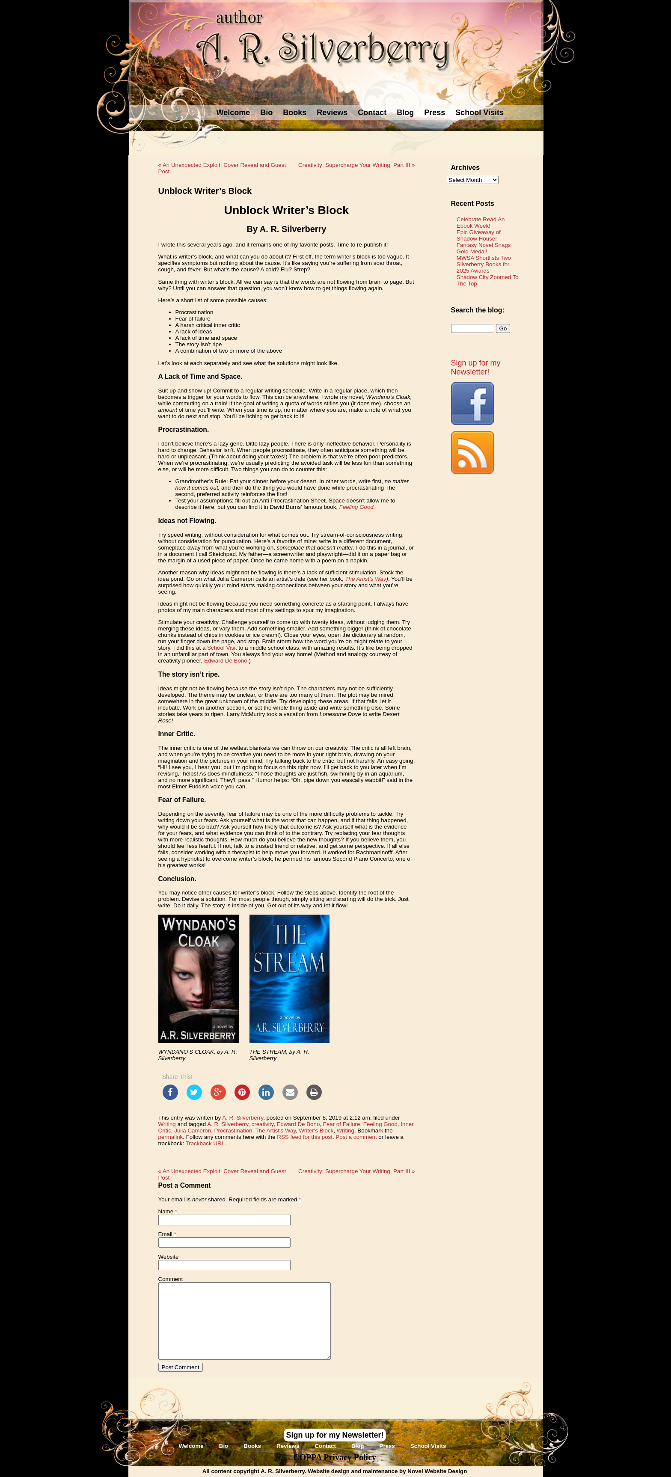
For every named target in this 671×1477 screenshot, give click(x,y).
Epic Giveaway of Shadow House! (479, 235)
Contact (372, 112)
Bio (266, 112)
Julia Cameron (192, 1130)
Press (434, 112)
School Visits (479, 112)
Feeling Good (380, 1124)
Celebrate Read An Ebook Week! (481, 222)
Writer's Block (316, 1130)
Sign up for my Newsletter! (476, 367)
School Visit (222, 648)
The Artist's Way (275, 1130)
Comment (170, 1279)
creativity (263, 1124)
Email (165, 1234)
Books (294, 112)
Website (168, 1257)
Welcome (233, 112)
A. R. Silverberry (242, 1117)
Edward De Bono (225, 660)
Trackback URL (205, 1143)
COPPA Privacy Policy (334, 1457)
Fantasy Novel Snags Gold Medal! (484, 248)
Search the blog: (478, 310)
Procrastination (233, 1130)
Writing (167, 1124)
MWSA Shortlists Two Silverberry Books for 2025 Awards (484, 264)
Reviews (332, 112)
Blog (405, 112)
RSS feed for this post (305, 1137)
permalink (170, 1137)
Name (166, 1211)
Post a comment (356, 1137)
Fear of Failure (341, 1124)
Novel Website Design (437, 1471)
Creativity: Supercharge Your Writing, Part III (356, 165)
